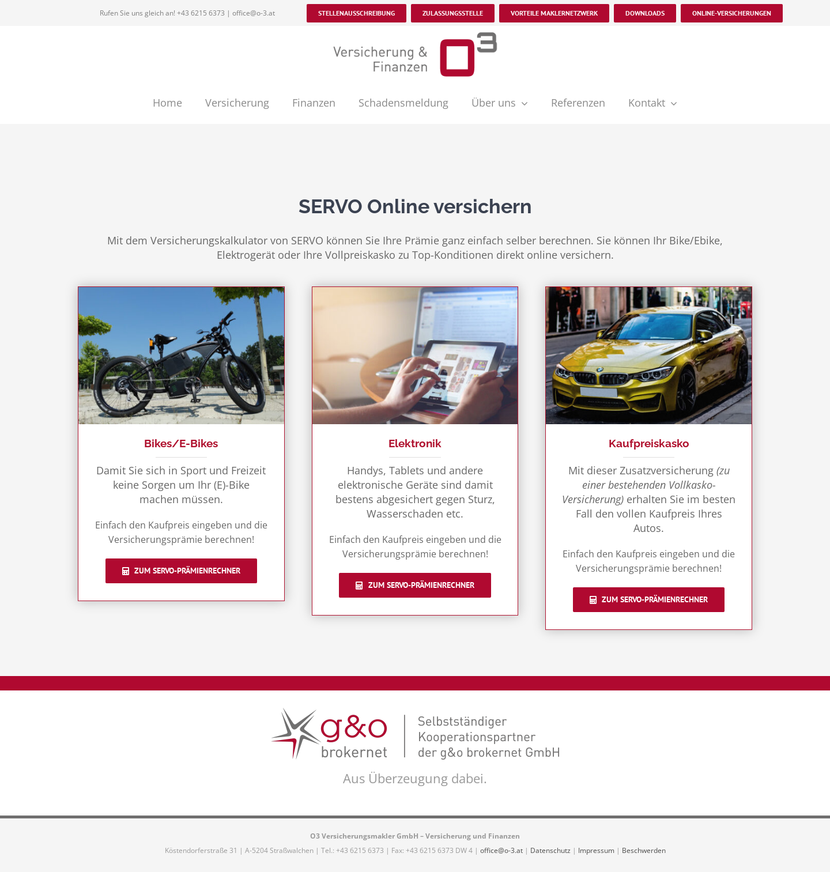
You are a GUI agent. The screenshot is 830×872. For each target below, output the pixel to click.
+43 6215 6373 (201, 13)
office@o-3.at (253, 13)
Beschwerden (644, 850)
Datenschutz (550, 850)
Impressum (596, 850)
